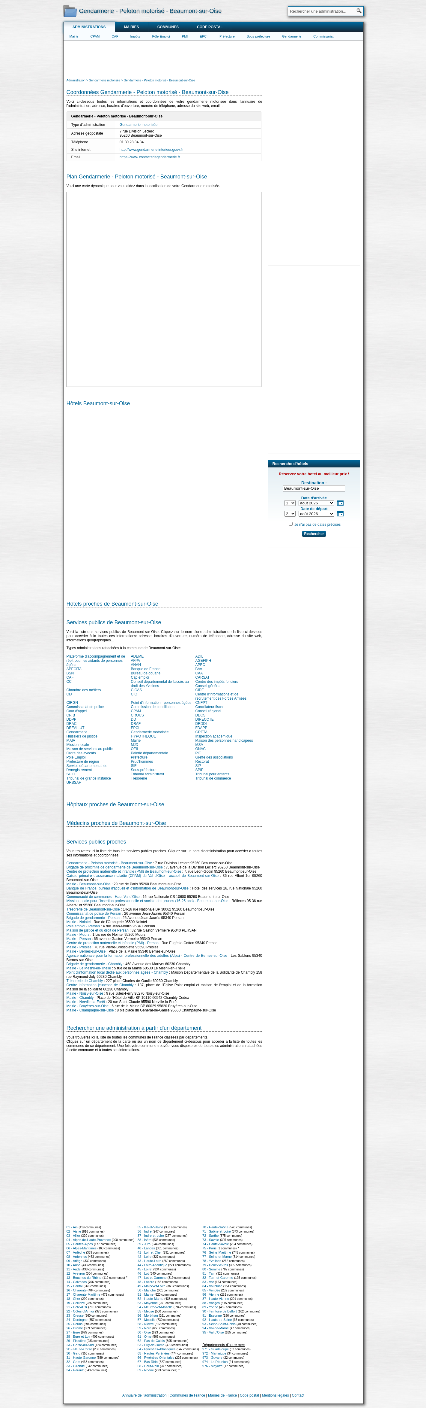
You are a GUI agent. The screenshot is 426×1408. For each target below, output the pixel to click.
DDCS (200, 715)
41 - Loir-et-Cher (150, 1252)
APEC (200, 665)
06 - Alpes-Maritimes (82, 1248)
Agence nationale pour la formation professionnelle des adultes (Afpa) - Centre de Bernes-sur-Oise (147, 955)
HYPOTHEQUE (143, 736)
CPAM (95, 36)
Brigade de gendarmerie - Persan (93, 918)
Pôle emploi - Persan (83, 926)
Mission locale (78, 745)
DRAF (136, 724)
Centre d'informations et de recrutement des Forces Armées (221, 696)
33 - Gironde (76, 1366)
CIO (134, 694)
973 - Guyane (212, 1357)
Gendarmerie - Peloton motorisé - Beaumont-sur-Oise (109, 863)
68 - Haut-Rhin (148, 1366)
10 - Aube (74, 1265)
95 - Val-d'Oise (213, 1332)
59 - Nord (144, 1328)
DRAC (72, 724)
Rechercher (314, 534)
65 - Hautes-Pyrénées (154, 1353)
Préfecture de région (83, 761)
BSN (70, 673)
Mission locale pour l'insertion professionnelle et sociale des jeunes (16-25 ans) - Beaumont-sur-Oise (147, 901)
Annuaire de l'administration (144, 1395)
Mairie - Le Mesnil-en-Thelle (89, 968)
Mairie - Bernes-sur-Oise (86, 951)
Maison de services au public (90, 749)
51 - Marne (145, 1294)
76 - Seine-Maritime (216, 1252)
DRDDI (201, 724)
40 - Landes (146, 1248)
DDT (135, 719)
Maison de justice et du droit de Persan (98, 930)
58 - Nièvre (146, 1324)
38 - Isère (144, 1240)
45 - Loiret (145, 1269)
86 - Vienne (210, 1294)
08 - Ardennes (77, 1256)
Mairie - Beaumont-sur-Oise (89, 884)
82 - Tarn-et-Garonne (217, 1277)
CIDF (199, 690)
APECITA (74, 669)
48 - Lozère (146, 1282)
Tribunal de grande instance (89, 778)
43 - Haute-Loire (150, 1261)
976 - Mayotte (212, 1366)
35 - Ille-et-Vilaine (150, 1227)
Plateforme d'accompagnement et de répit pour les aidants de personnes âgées (96, 660)
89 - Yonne (210, 1307)
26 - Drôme (75, 1328)
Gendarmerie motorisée (138, 125)
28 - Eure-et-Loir (79, 1336)
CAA (199, 673)
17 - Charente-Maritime (83, 1294)
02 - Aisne (74, 1231)
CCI (70, 682)
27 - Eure (73, 1332)
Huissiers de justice (82, 736)
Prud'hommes (142, 761)
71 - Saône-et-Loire (216, 1231)
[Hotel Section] (164, 501)
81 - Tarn (208, 1273)
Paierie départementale (149, 753)
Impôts (135, 36)
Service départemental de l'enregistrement (87, 768)
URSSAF (74, 782)
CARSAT (202, 677)
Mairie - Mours (78, 934)
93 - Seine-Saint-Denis (219, 1324)
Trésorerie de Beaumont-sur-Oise (93, 909)
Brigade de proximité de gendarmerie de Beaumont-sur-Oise (115, 867)
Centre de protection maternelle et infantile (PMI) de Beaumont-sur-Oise (124, 871)
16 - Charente (77, 1290)
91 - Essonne (212, 1315)
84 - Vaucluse (212, 1286)
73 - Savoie (210, 1240)
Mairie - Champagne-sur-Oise (90, 1010)
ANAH (136, 665)
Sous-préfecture (258, 36)
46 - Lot (143, 1273)
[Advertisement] (213, 59)
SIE (134, 766)
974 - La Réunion (215, 1362)
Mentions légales (275, 1395)
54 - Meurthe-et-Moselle (155, 1307)
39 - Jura (144, 1244)
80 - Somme (211, 1269)
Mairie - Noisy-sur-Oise (85, 993)
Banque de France (146, 669)
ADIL (199, 656)
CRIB (71, 715)
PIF (198, 753)
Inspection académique (213, 736)
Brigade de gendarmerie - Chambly (95, 964)
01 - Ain (72, 1227)
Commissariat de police (85, 707)
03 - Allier (73, 1235)
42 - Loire (144, 1256)
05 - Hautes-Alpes (80, 1244)
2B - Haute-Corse (79, 1349)
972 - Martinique (214, 1353)
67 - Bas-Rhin (148, 1362)
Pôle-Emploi (161, 36)
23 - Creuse (75, 1315)
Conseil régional (208, 711)
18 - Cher (73, 1298)
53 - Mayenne (148, 1303)
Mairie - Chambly (80, 998)
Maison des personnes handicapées (224, 740)
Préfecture (227, 36)
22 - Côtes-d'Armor (80, 1311)
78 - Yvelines (211, 1261)
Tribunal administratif (147, 774)
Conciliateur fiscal (209, 707)
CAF (115, 36)
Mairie (74, 36)
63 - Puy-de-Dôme (151, 1345)
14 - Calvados (77, 1282)
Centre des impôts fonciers (216, 682)
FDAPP (201, 728)
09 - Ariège (74, 1261)
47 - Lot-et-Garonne (152, 1277)
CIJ (69, 694)
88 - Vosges (211, 1303)
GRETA (201, 732)
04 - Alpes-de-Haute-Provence (89, 1240)
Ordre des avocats (81, 753)
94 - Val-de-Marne (215, 1328)
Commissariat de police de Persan (94, 913)
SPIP (199, 770)
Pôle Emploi (76, 757)
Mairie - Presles (79, 947)
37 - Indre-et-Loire (151, 1235)
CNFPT (201, 703)
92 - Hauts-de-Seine (217, 1319)
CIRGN (72, 703)
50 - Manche (147, 1290)
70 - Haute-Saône (215, 1227)
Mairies (131, 27)
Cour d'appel (77, 711)
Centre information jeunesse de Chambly (100, 985)
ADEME (137, 656)
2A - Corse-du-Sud (80, 1345)
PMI (185, 36)
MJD (135, 745)
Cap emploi (140, 677)
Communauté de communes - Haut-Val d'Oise (103, 897)
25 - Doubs (75, 1324)
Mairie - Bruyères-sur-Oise (88, 1006)
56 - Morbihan (148, 1315)
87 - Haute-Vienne (215, 1298)
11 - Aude (74, 1269)
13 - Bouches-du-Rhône (84, 1277)
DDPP (71, 719)
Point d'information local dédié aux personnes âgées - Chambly (117, 972)
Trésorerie (139, 778)
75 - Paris (209, 1248)
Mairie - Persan (79, 939)
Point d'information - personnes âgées (161, 703)
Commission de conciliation (152, 707)
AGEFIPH (203, 660)
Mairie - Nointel (79, 922)
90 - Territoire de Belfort (219, 1311)
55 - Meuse (146, 1311)
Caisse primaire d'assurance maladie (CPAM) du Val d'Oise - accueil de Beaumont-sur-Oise (143, 876)
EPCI (203, 36)
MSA (199, 745)
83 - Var (208, 1282)
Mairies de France (222, 1395)
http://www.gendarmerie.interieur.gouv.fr (151, 149)
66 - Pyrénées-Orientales (156, 1357)
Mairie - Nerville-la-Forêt (86, 1002)
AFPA (135, 660)
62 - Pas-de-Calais (151, 1341)
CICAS (136, 690)
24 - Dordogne (77, 1319)
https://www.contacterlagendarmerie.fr (150, 157)
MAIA (71, 740)
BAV (198, 669)
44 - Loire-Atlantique (152, 1265)
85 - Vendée (211, 1290)
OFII (134, 749)
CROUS (137, 715)
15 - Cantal (75, 1286)
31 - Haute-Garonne (81, 1357)
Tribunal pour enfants (212, 774)
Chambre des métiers (84, 690)
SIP (198, 766)
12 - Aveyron (76, 1273)
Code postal (210, 27)
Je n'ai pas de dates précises (317, 524)
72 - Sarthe (210, 1235)
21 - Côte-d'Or (77, 1307)
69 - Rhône (146, 1370)
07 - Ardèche (76, 1252)
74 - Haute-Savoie (215, 1244)
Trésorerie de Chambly (85, 981)
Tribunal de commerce (213, 778)
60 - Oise (144, 1332)
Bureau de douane (146, 673)
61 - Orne (144, 1336)
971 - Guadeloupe (215, 1349)
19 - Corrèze (76, 1303)
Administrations (89, 27)
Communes (168, 27)
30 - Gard (73, 1353)
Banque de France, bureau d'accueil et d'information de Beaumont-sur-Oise (128, 888)
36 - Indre (145, 1231)
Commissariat (323, 36)
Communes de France (187, 1395)
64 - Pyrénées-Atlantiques (157, 1349)
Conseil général (207, 686)
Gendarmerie (291, 36)
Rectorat (202, 761)
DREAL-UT (76, 728)
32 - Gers (73, 1362)
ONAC (200, 749)
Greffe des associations (214, 757)
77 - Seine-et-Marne (217, 1256)
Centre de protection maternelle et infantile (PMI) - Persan (113, 943)
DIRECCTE (204, 719)
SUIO (71, 774)
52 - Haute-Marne (150, 1298)
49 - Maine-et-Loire (151, 1286)
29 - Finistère (76, 1341)
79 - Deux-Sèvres (215, 1265)
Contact (298, 1395)
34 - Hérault (75, 1370)
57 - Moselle (147, 1319)
